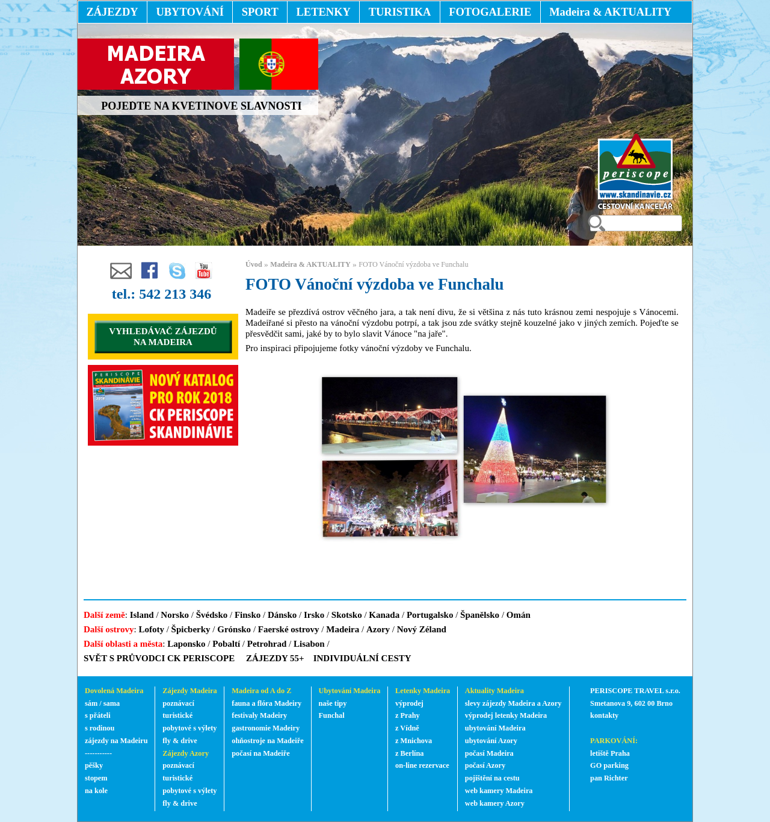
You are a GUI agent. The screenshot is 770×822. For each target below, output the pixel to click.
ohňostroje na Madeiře (267, 740)
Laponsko (186, 644)
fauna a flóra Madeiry (266, 703)
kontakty (605, 715)
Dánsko (282, 615)
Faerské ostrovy (288, 629)
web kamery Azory (495, 803)
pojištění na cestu (492, 778)
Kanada (384, 615)
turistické (177, 715)
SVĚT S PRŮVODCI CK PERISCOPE (159, 658)
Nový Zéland (421, 629)
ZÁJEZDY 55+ (275, 658)
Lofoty (151, 629)
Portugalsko (430, 615)
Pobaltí (226, 644)
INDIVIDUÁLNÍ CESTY (362, 658)
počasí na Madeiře (260, 753)
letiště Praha (610, 753)
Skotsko (346, 615)
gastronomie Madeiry (266, 728)
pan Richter (609, 778)
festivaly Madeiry (259, 715)
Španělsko (479, 615)
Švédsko (212, 615)
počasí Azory (485, 765)
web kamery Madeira (499, 790)
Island (142, 615)
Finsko (247, 615)
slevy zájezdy (486, 703)
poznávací (178, 703)
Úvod (253, 264)
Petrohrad (267, 644)
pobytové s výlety (189, 728)
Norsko (175, 615)
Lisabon (309, 644)
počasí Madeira (489, 753)
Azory (378, 629)
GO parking (609, 765)
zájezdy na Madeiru (116, 740)
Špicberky (191, 629)
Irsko (314, 615)
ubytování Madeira (495, 728)
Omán (519, 615)
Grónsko (234, 629)
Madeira (342, 629)
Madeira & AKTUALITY (310, 264)
